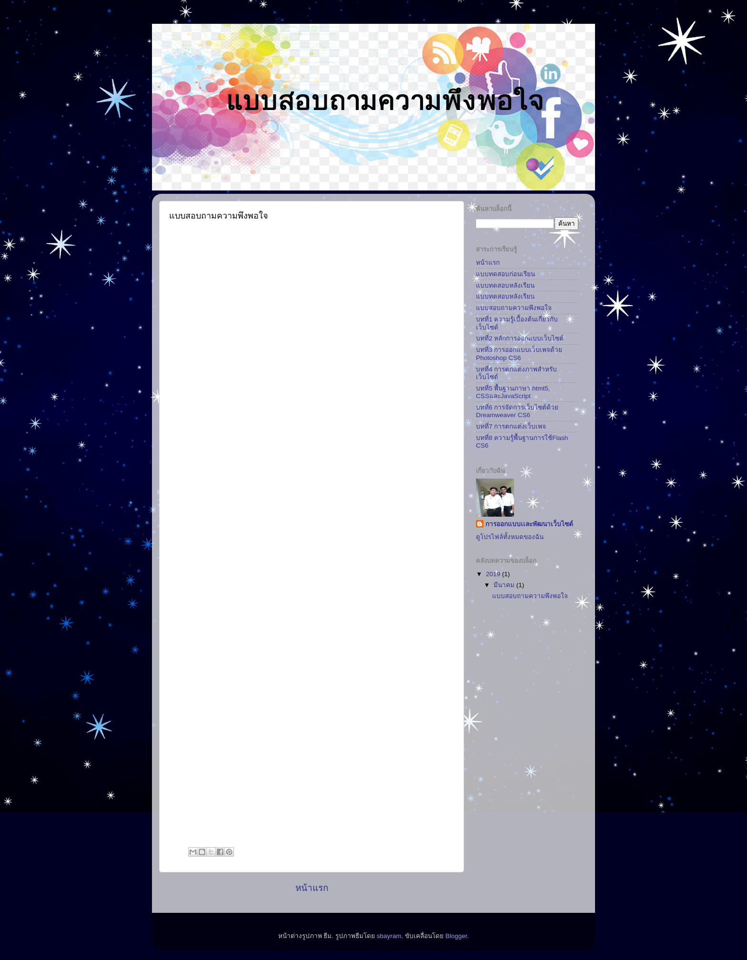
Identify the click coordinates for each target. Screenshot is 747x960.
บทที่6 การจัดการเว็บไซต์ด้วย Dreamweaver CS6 (517, 411)
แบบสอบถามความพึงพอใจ (514, 307)
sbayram (389, 936)
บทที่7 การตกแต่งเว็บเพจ (511, 426)
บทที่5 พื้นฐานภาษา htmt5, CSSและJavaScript (513, 392)
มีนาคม (505, 585)
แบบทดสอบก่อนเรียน (505, 274)
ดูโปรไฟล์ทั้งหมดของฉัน (510, 536)
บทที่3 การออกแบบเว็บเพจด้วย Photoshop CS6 (519, 353)
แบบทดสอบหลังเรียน (505, 285)
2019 (494, 574)
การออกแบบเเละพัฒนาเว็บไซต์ (529, 524)
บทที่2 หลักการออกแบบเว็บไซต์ (520, 338)
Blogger (456, 936)
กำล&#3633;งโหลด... (312, 535)
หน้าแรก (311, 888)
